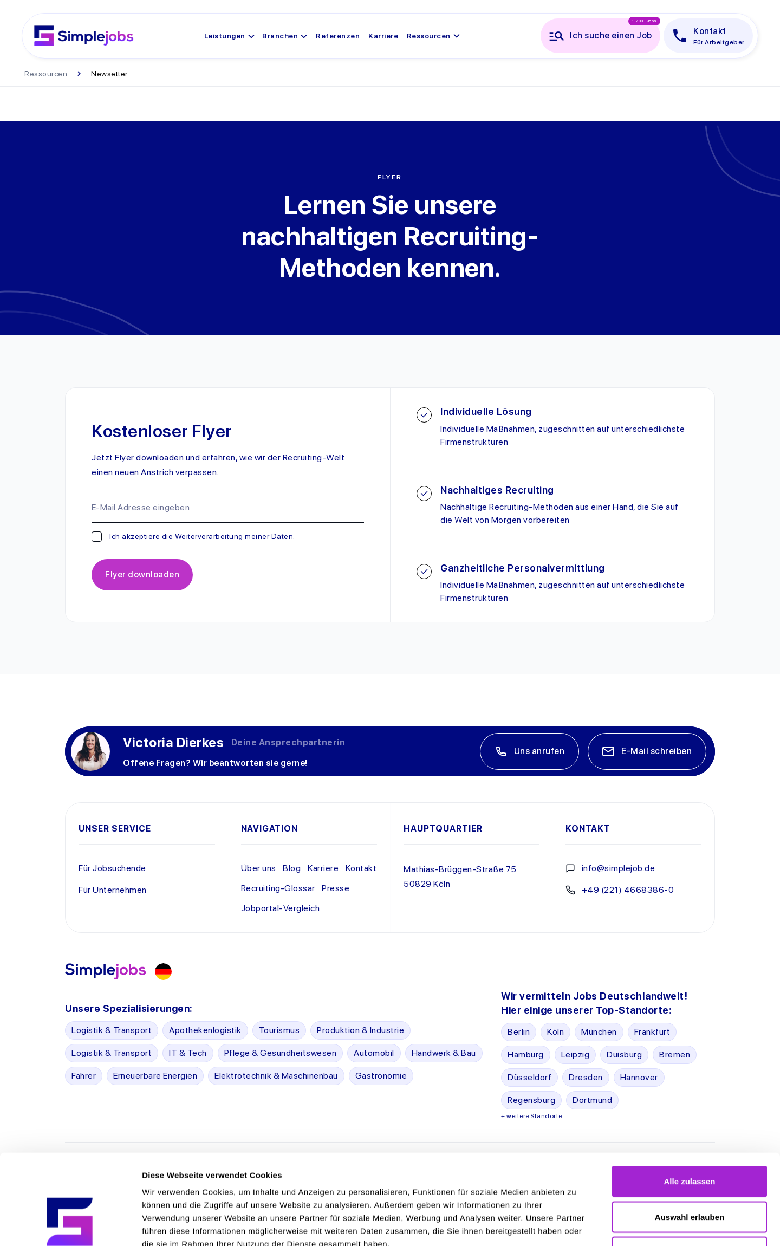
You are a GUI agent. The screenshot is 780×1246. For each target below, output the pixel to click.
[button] (230, 36)
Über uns (258, 868)
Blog (292, 868)
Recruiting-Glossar (278, 888)
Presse (335, 888)
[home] (84, 35)
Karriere (323, 868)
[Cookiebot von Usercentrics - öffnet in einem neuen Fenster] (70, 1225)
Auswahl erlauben (689, 1139)
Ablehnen (689, 1174)
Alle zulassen (689, 1103)
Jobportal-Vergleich (280, 908)
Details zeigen (576, 1224)
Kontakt (361, 868)
